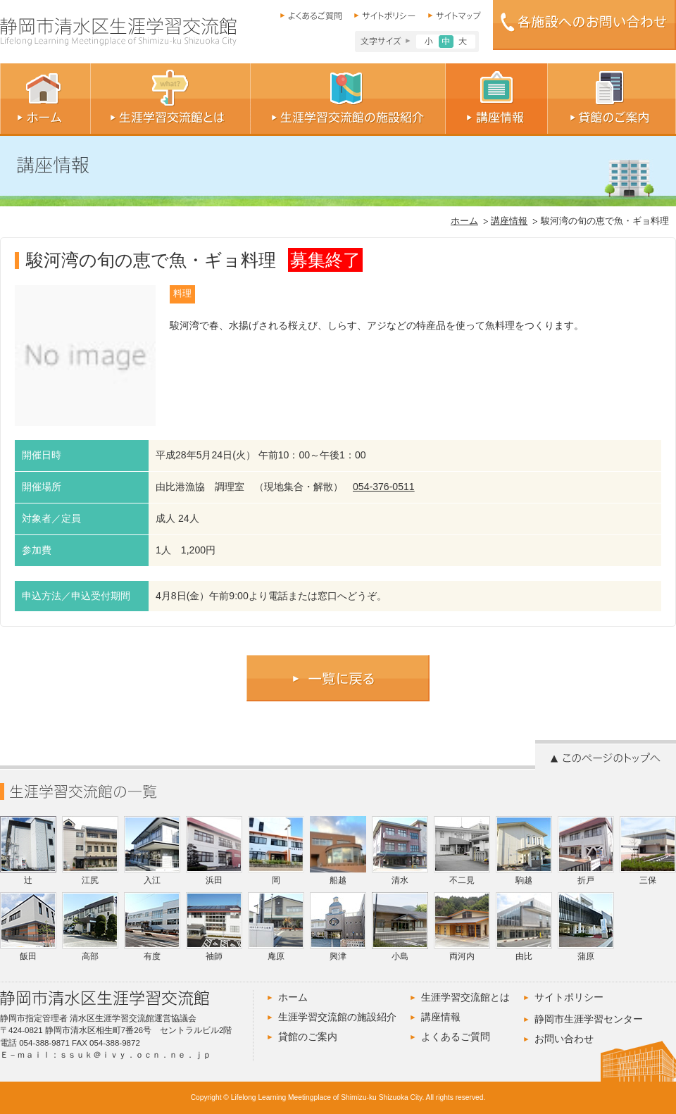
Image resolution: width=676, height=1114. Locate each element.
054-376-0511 (384, 486)
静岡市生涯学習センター (588, 1019)
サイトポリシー (568, 997)
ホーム (464, 221)
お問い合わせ (564, 1038)
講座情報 (509, 221)
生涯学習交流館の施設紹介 (337, 1016)
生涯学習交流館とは (465, 997)
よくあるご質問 (455, 1036)
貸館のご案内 (307, 1036)
